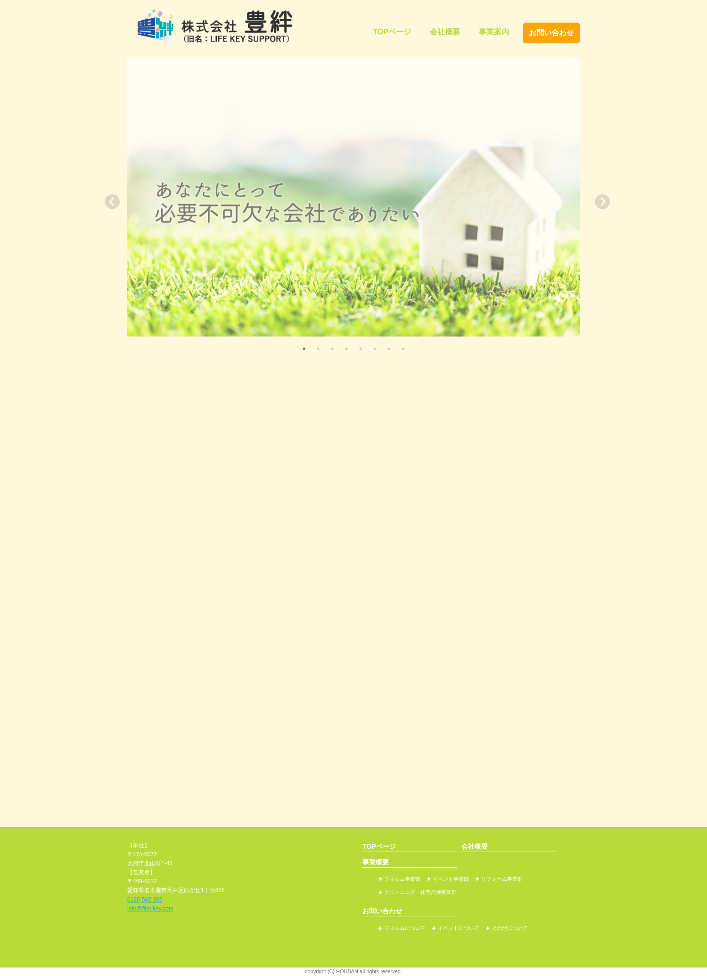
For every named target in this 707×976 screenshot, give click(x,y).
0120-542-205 (145, 899)
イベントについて (458, 928)
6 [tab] (374, 348)
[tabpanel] (353, 197)
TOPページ (392, 32)
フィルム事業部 (402, 879)
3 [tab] (332, 348)
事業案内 (494, 32)
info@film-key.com (150, 908)
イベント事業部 (451, 879)
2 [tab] (318, 348)
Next (598, 200)
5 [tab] (360, 348)
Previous (108, 200)
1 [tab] (304, 348)
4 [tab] (346, 348)
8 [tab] (403, 348)
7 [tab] (389, 348)
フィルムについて (405, 928)
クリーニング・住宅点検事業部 (420, 892)
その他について (510, 928)
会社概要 (445, 32)
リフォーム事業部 (502, 879)
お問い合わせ (551, 33)
